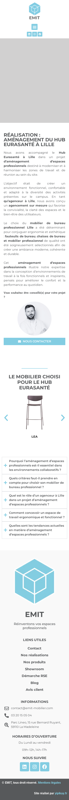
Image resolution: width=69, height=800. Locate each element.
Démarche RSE (34, 676)
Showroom (34, 669)
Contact (34, 648)
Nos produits (34, 662)
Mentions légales (49, 782)
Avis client (34, 690)
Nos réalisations (34, 655)
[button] (34, 27)
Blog (35, 683)
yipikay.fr (61, 793)
